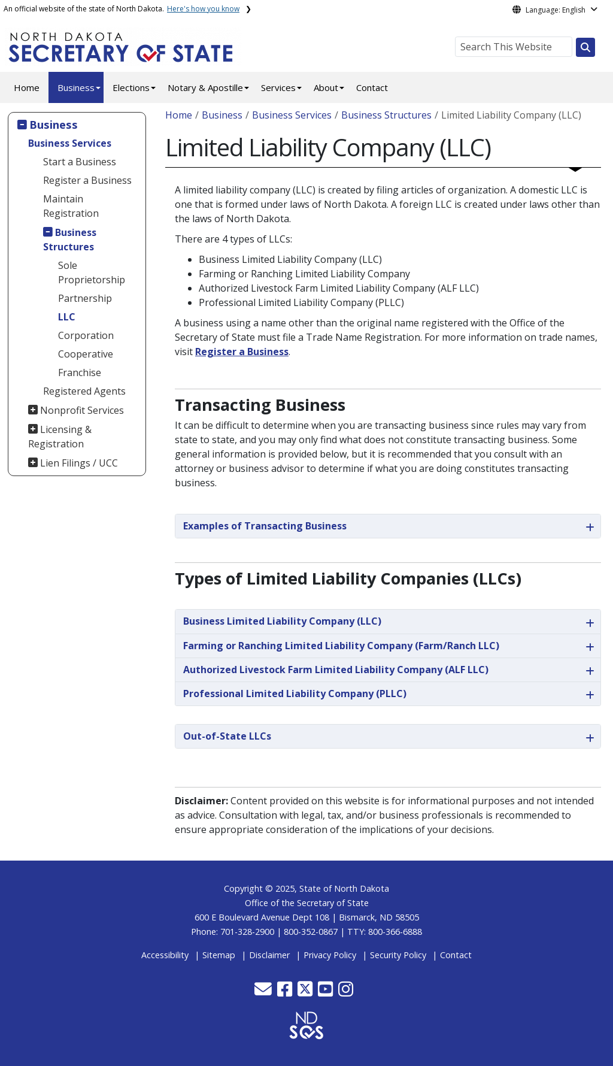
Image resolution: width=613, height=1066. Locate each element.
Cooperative (85, 354)
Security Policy (398, 955)
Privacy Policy (330, 955)
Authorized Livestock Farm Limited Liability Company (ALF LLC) (335, 669)
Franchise (79, 372)
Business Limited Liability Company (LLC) (282, 621)
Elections (131, 87)
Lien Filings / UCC (79, 463)
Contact (372, 87)
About (326, 87)
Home (27, 87)
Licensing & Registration (60, 436)
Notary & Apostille (205, 87)
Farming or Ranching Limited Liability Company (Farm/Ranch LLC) (341, 645)
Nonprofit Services (82, 410)
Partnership (85, 298)
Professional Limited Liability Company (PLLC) (294, 693)
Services (278, 87)
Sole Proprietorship (91, 272)
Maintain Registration (71, 206)
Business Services (69, 143)
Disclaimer (269, 955)
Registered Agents (84, 391)
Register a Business (87, 180)
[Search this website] (585, 47)
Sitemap (218, 955)
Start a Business (79, 161)
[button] (264, 992)
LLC (66, 316)
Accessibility (165, 955)
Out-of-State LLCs (227, 736)
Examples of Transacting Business (265, 525)
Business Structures (70, 239)
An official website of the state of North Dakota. (121, 9)
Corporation (86, 335)
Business (76, 87)
